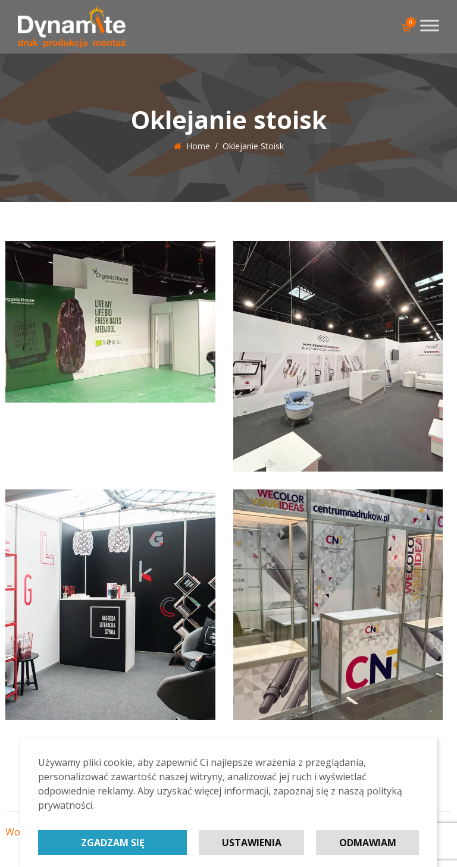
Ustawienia (251, 842)
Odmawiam (367, 842)
